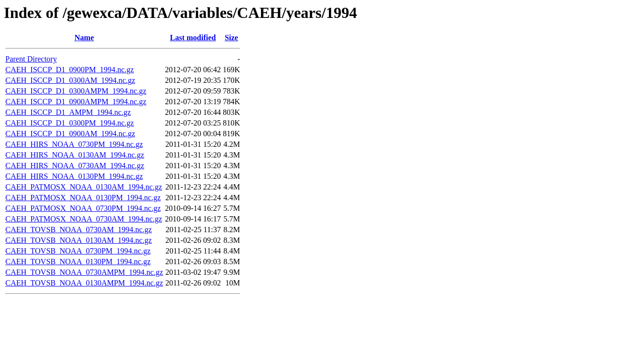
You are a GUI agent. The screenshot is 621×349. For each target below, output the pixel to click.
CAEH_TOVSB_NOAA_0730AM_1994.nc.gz (78, 229)
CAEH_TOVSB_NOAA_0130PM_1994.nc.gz (77, 261)
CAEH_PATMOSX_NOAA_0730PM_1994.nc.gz (83, 208)
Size (231, 37)
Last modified (193, 37)
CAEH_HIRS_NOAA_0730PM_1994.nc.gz (74, 144)
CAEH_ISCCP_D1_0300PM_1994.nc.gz (69, 123)
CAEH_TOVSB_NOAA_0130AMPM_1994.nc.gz (84, 283)
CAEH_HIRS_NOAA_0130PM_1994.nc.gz (74, 176)
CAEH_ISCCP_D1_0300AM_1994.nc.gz (70, 80)
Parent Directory (31, 59)
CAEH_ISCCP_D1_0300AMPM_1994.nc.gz (76, 91)
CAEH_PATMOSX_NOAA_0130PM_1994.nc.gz (83, 197)
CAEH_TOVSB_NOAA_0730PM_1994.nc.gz (77, 251)
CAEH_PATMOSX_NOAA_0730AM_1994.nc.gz (83, 219)
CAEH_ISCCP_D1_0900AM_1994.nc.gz (70, 133)
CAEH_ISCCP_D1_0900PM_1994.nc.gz (69, 69)
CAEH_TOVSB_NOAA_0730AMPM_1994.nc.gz (84, 272)
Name (84, 37)
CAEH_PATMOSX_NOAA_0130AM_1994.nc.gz (83, 187)
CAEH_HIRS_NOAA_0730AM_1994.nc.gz (74, 165)
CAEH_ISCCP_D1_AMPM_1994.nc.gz (68, 112)
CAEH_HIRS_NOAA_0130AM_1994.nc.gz (74, 155)
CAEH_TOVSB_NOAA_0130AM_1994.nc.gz (78, 240)
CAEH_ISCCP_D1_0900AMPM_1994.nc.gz (76, 101)
